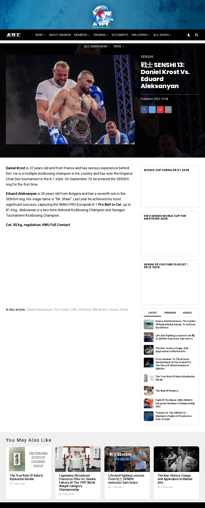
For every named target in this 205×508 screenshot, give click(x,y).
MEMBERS (80, 19)
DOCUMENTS (120, 19)
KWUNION (99, 19)
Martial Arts (100, 294)
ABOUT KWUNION (60, 19)
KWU (74, 294)
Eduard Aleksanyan (39, 294)
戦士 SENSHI (161, 19)
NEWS (39, 19)
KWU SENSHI (139, 19)
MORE (117, 31)
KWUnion (85, 294)
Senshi (114, 294)
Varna (124, 294)
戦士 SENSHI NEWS (95, 31)
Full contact (61, 294)
